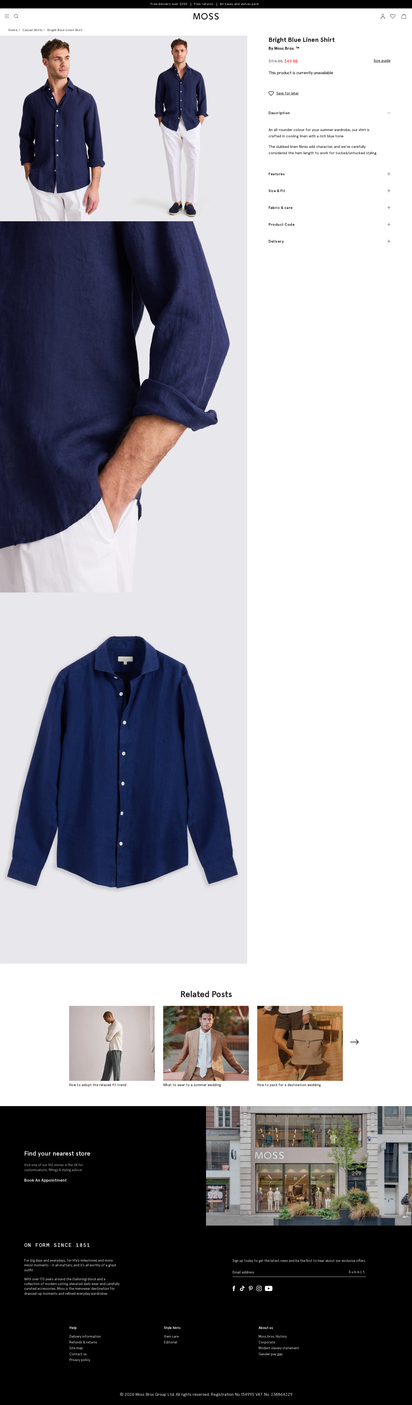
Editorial (170, 1342)
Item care (171, 1336)
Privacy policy (79, 1360)
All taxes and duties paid (239, 4)
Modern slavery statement (279, 1348)
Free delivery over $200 (169, 4)
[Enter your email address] (290, 1272)
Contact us (78, 1354)
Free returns (204, 4)
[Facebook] (233, 1287)
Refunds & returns (83, 1342)
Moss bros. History (273, 1336)
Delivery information (85, 1336)
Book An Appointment (45, 1180)
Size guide (382, 60)
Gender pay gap (271, 1354)
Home (13, 30)
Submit (357, 1272)
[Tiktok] (242, 1287)
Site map (76, 1348)
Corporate (267, 1342)
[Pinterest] (250, 1287)
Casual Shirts (32, 30)
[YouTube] (268, 1287)
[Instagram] (259, 1287)
